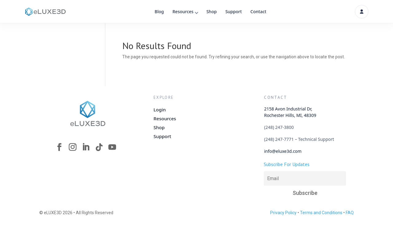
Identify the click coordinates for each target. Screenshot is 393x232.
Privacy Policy (283, 212)
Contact (259, 11)
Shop (211, 11)
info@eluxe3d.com (283, 151)
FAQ (350, 212)
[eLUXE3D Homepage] (88, 113)
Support (233, 11)
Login (160, 109)
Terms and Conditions (321, 212)
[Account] (361, 11)
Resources (183, 11)
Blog (159, 11)
